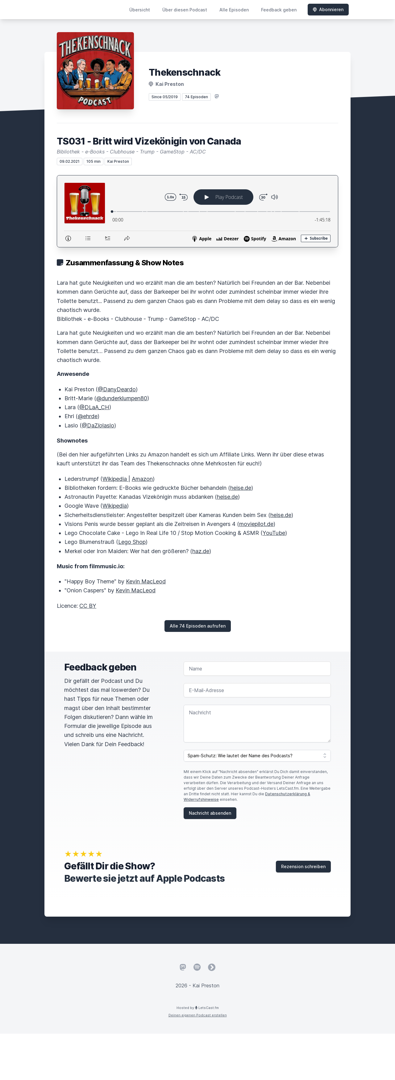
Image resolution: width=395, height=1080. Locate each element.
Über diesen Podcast (184, 9)
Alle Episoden (234, 9)
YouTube (274, 533)
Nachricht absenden (210, 813)
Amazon (142, 479)
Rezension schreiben (303, 866)
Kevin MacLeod (146, 581)
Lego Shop (132, 542)
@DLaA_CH (94, 407)
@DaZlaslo (98, 425)
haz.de (200, 551)
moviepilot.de (256, 524)
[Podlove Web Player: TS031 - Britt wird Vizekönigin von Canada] (197, 211)
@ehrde (88, 416)
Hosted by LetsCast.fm (198, 1008)
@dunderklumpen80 (121, 398)
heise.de (240, 488)
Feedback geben (279, 9)
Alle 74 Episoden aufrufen (198, 625)
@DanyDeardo (117, 389)
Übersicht (139, 9)
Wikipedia (115, 479)
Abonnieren (328, 9)
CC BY (87, 606)
